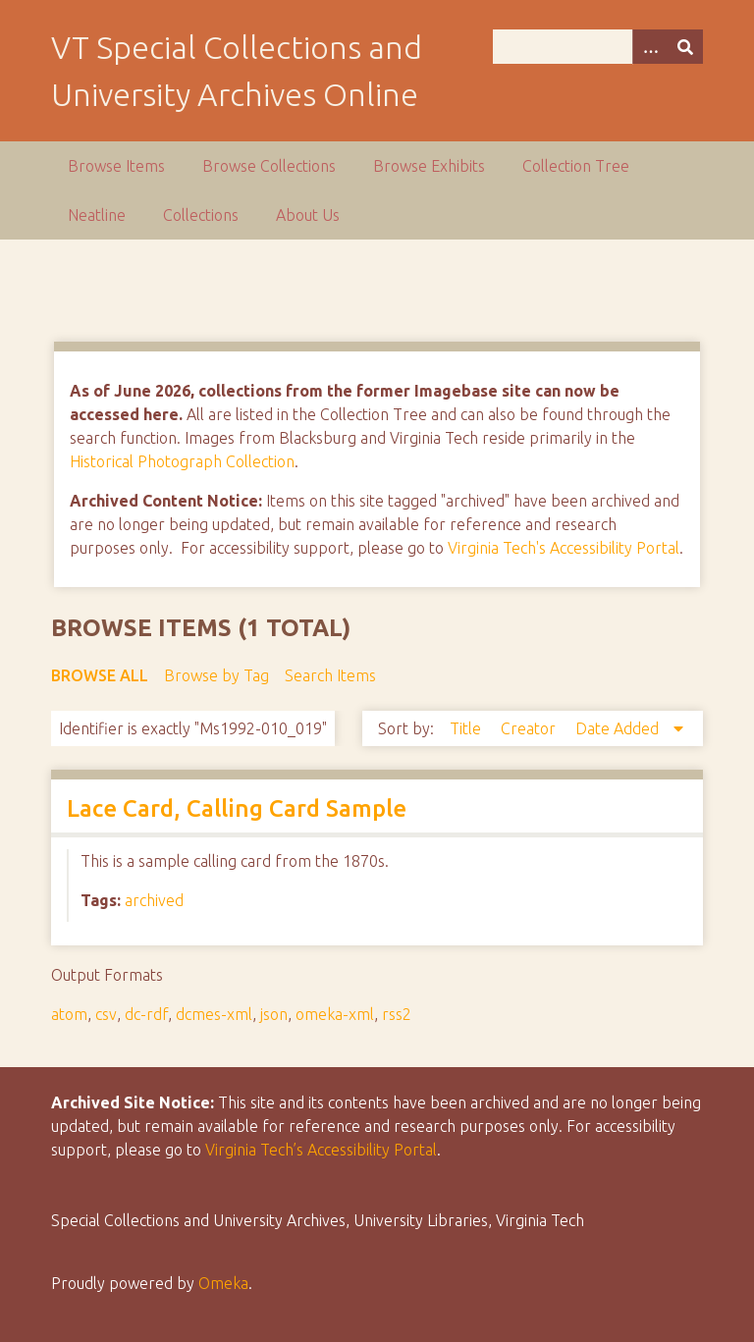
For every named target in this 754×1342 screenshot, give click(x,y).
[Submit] (685, 46)
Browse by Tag (216, 675)
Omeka (223, 1283)
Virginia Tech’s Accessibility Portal (321, 1149)
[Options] (650, 46)
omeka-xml (335, 1014)
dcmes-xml (214, 1014)
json (274, 1014)
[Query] (598, 46)
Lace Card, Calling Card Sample (236, 808)
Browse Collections (269, 166)
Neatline (97, 215)
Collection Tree (575, 166)
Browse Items (116, 166)
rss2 (396, 1014)
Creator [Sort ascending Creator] (530, 728)
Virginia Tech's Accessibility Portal (563, 548)
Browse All (99, 675)
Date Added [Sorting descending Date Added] (619, 728)
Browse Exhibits (429, 166)
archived (154, 900)
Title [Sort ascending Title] (467, 728)
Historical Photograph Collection (182, 461)
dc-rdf (146, 1014)
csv (106, 1014)
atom (69, 1014)
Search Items (330, 675)
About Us (308, 215)
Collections (201, 215)
